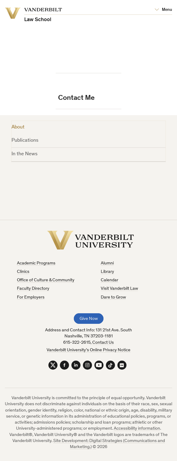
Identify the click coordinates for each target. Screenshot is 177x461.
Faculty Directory (33, 288)
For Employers (30, 297)
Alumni (107, 263)
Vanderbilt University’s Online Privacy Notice (88, 350)
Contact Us (103, 342)
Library (107, 272)
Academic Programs (36, 263)
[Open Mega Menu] (163, 10)
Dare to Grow (113, 297)
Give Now (89, 319)
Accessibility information (137, 428)
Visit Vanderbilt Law (119, 288)
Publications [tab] (24, 140)
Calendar (109, 280)
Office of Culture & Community (45, 280)
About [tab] (18, 127)
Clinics (23, 272)
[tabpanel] (88, 186)
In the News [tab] (24, 154)
